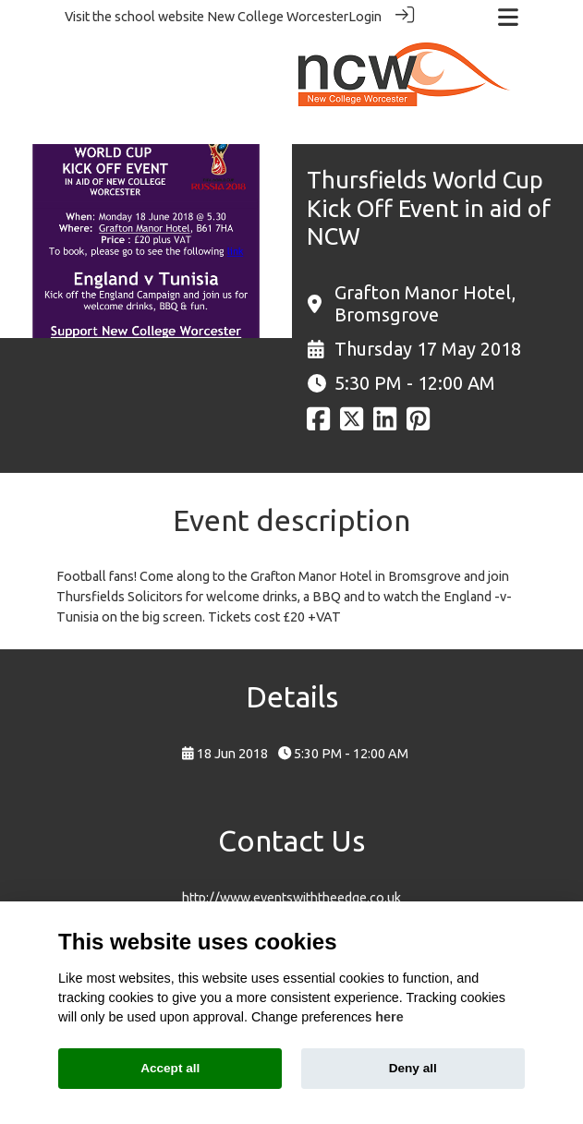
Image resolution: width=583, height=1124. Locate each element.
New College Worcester (277, 16)
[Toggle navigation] (508, 17)
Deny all (413, 1068)
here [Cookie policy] (389, 1016)
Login (365, 16)
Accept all (170, 1068)
